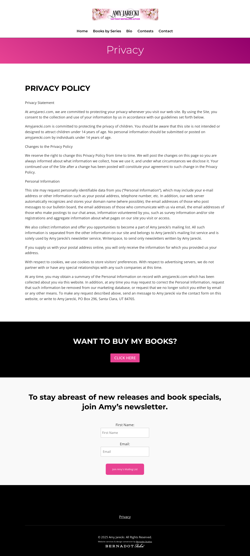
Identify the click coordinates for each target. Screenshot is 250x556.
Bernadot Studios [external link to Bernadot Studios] (144, 541)
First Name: (125, 424)
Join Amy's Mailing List (125, 469)
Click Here (125, 357)
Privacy (125, 516)
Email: (125, 444)
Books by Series (107, 31)
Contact (166, 31)
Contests (145, 31)
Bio (129, 31)
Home (82, 31)
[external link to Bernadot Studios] (124, 546)
